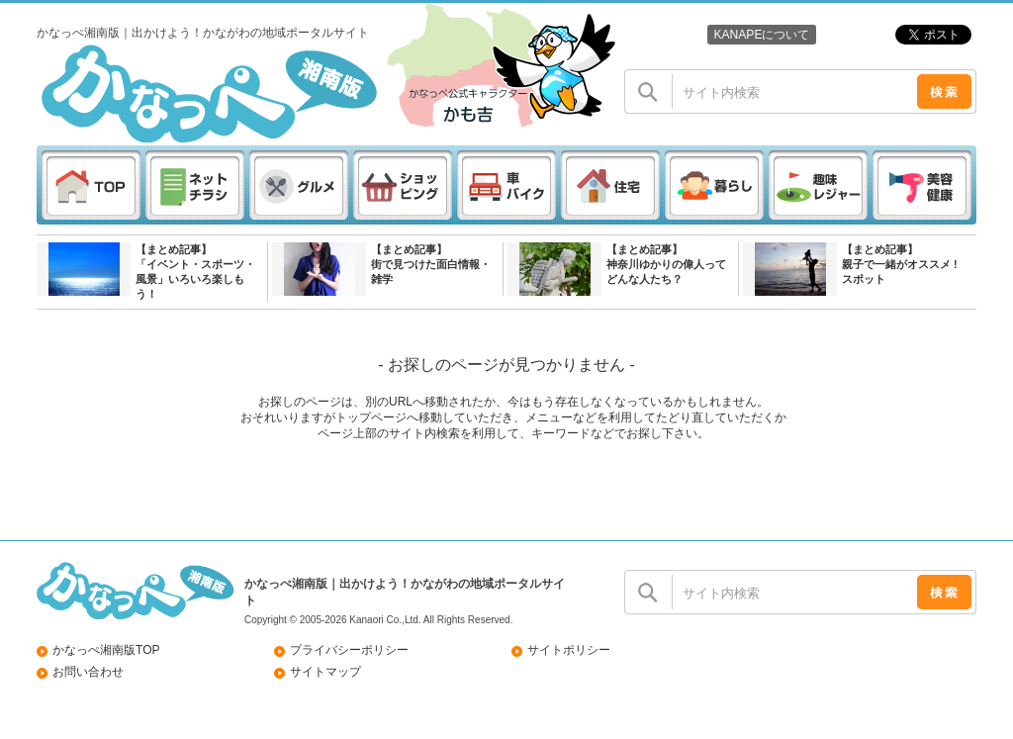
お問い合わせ (88, 672)
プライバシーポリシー (349, 650)
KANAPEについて (761, 35)
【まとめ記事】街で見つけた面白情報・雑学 (431, 264)
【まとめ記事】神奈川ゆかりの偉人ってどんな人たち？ (666, 264)
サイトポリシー (568, 650)
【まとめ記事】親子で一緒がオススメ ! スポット (900, 264)
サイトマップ (325, 672)
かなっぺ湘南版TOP (106, 650)
